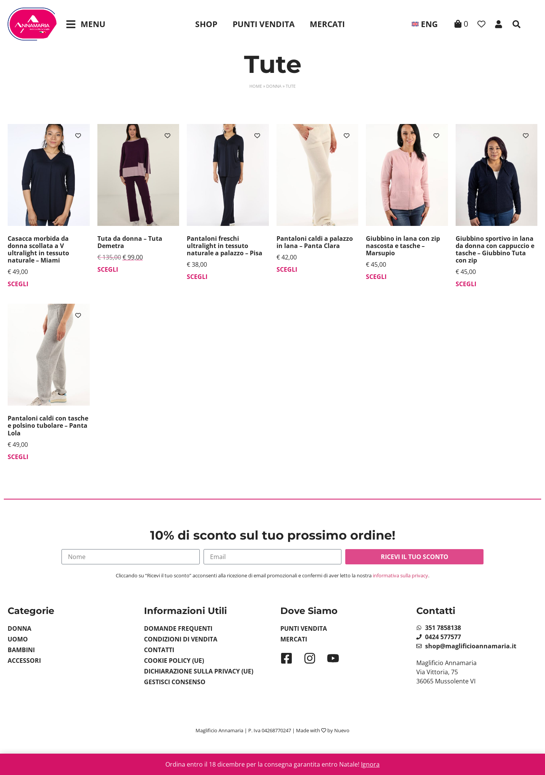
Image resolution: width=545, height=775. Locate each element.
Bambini (21, 650)
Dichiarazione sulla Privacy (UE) (198, 671)
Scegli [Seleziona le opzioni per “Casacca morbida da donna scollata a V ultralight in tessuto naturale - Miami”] (18, 284)
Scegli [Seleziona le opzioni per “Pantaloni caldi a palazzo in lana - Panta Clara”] (287, 269)
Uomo (18, 639)
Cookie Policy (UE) (174, 660)
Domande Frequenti (178, 628)
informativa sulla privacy (400, 575)
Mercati (327, 24)
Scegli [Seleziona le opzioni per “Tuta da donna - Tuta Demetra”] (107, 269)
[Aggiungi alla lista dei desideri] (78, 135)
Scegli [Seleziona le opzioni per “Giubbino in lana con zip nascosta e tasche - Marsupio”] (376, 277)
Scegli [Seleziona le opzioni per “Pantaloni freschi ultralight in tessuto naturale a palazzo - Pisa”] (197, 277)
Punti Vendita (263, 24)
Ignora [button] (370, 764)
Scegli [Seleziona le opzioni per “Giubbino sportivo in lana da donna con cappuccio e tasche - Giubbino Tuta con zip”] (466, 284)
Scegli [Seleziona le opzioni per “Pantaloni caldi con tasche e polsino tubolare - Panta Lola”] (18, 457)
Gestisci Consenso (174, 682)
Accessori (24, 660)
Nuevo (341, 730)
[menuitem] (424, 24)
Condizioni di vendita (180, 639)
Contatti (159, 650)
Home (255, 86)
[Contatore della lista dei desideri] (481, 24)
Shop (206, 24)
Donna (273, 86)
